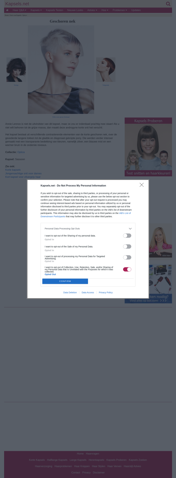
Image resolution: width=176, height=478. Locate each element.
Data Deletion (70, 292)
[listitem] (88, 228)
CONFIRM (65, 281)
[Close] (143, 186)
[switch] (127, 235)
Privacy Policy (106, 292)
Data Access (88, 292)
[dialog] (88, 239)
